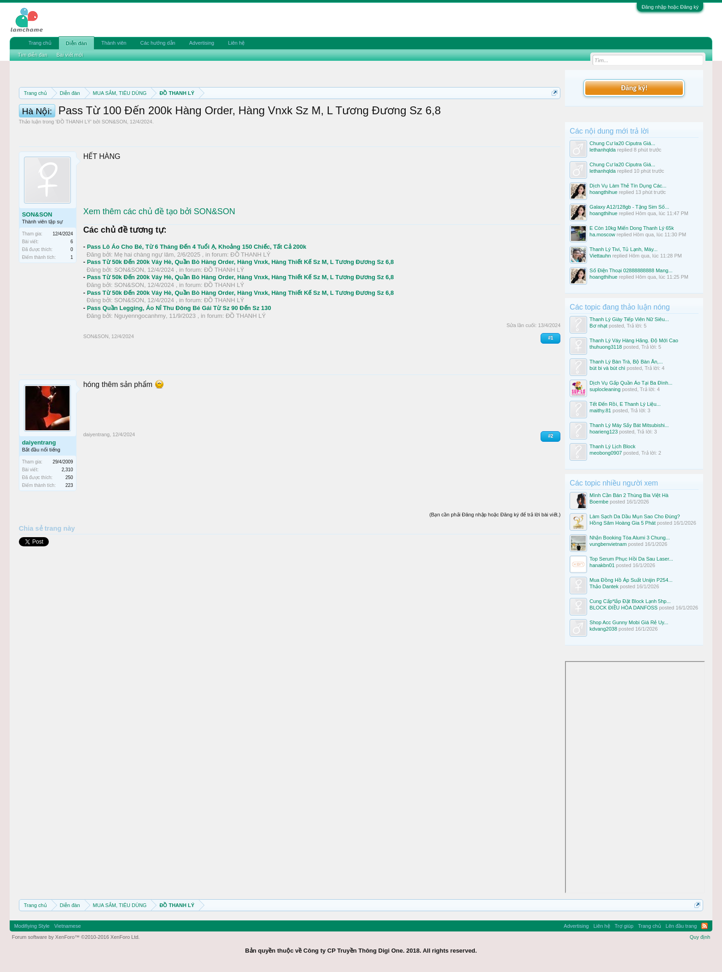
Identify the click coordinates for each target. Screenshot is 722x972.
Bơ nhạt (598, 325)
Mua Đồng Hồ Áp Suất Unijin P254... (630, 580)
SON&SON (114, 163)
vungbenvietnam (608, 544)
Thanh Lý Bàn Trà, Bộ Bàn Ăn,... (626, 361)
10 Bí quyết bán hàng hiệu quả (139, 125)
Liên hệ (236, 43)
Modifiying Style (32, 926)
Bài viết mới (70, 55)
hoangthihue (603, 192)
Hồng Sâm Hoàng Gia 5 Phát (622, 523)
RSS (704, 926)
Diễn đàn (76, 43)
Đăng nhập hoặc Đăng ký (670, 7)
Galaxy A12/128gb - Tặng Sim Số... (629, 207)
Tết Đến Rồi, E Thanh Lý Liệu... (624, 404)
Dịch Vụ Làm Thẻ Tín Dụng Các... (627, 185)
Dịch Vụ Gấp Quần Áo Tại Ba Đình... (630, 383)
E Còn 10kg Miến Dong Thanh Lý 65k (631, 228)
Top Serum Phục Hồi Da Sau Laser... (631, 559)
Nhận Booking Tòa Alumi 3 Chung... (629, 537)
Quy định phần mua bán (319, 115)
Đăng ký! (634, 87)
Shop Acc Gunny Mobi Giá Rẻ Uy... (628, 622)
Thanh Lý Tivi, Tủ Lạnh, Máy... (623, 249)
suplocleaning (604, 389)
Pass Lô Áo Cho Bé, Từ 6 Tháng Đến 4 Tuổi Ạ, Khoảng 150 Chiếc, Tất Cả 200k (197, 288)
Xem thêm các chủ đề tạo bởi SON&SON (159, 253)
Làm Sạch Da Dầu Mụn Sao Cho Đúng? (634, 516)
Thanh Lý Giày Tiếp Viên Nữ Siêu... (629, 319)
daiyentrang (39, 483)
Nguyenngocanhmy (140, 357)
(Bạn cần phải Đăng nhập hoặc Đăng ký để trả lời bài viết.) (494, 556)
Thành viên (113, 43)
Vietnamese (67, 926)
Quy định (700, 937)
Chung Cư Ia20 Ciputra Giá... (622, 143)
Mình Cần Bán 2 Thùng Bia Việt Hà (628, 495)
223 (69, 526)
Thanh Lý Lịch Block (612, 446)
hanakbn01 (601, 565)
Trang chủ (40, 43)
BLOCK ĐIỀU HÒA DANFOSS (623, 607)
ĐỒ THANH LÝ (74, 163)
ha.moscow (602, 234)
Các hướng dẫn (157, 43)
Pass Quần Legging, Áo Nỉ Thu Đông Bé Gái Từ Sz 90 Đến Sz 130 (179, 349)
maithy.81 (600, 410)
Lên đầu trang (681, 926)
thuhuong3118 (605, 347)
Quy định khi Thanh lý (405, 115)
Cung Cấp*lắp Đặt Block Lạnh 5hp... (629, 601)
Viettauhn (600, 255)
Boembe (598, 501)
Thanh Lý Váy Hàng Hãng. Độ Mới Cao (633, 340)
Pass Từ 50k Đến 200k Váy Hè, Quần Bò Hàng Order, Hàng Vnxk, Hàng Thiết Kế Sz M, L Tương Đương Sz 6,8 (240, 303)
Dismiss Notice (552, 114)
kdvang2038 (603, 629)
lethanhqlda (602, 149)
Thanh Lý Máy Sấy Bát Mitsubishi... (629, 425)
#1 (550, 379)
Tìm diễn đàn (32, 55)
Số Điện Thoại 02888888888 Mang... (630, 270)
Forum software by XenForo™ (76, 937)
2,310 (67, 511)
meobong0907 (605, 453)
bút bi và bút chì (607, 368)
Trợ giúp (624, 926)
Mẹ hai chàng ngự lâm (144, 296)
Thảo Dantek (603, 586)
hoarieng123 (603, 431)
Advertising (201, 43)
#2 (550, 477)
